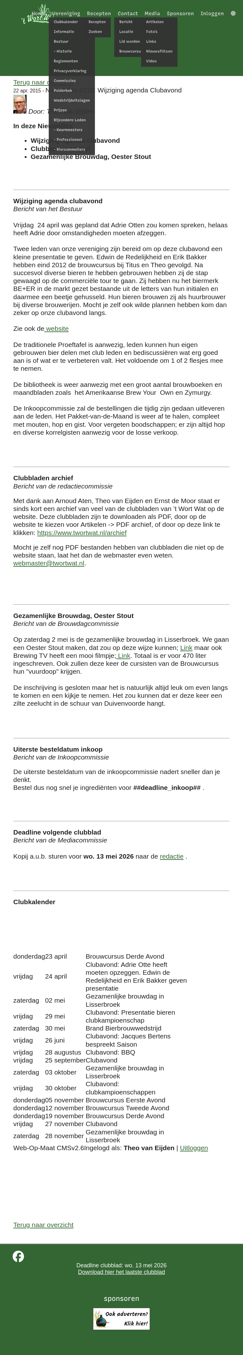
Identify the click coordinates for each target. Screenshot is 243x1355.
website (56, 328)
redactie (172, 856)
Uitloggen (194, 1147)
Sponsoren (180, 13)
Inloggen (212, 13)
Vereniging (66, 13)
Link (186, 647)
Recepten (99, 13)
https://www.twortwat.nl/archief (82, 532)
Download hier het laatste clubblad (121, 1272)
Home (39, 13)
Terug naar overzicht (43, 82)
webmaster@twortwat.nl (48, 563)
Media (152, 13)
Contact (128, 13)
